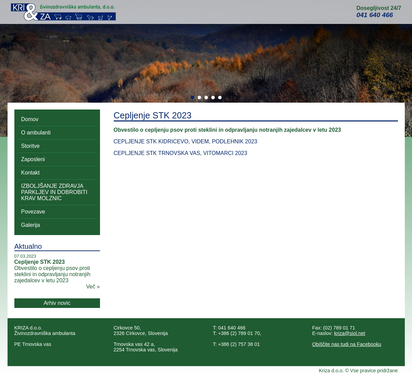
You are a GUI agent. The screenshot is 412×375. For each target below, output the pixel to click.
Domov (30, 119)
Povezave (33, 212)
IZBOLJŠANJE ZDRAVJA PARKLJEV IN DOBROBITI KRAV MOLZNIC (54, 192)
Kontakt (30, 173)
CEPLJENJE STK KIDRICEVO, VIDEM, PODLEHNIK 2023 (186, 141)
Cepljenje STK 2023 (39, 262)
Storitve (30, 146)
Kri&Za (63, 12)
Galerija (30, 225)
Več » (93, 286)
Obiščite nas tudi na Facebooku (347, 344)
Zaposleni (33, 159)
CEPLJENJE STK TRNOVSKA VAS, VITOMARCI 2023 (180, 153)
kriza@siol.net (349, 333)
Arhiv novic (56, 303)
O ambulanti (36, 132)
